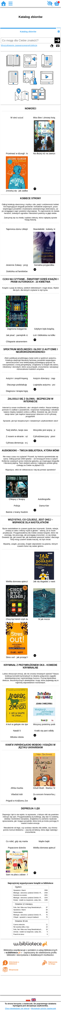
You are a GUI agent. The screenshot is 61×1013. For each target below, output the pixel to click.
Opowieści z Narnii (19, 890)
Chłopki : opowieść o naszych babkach (26, 917)
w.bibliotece (13, 952)
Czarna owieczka (19, 924)
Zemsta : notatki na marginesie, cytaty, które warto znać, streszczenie (36, 932)
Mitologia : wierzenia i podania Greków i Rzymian (29, 893)
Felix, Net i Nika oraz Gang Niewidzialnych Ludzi (29, 907)
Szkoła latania (18, 912)
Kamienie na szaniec (20, 895)
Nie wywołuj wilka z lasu (21, 927)
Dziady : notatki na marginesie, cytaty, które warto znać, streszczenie (35, 900)
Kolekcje (33, 45)
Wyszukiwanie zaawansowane (15, 45)
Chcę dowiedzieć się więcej (17, 1008)
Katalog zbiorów (28, 31)
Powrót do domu (18, 934)
